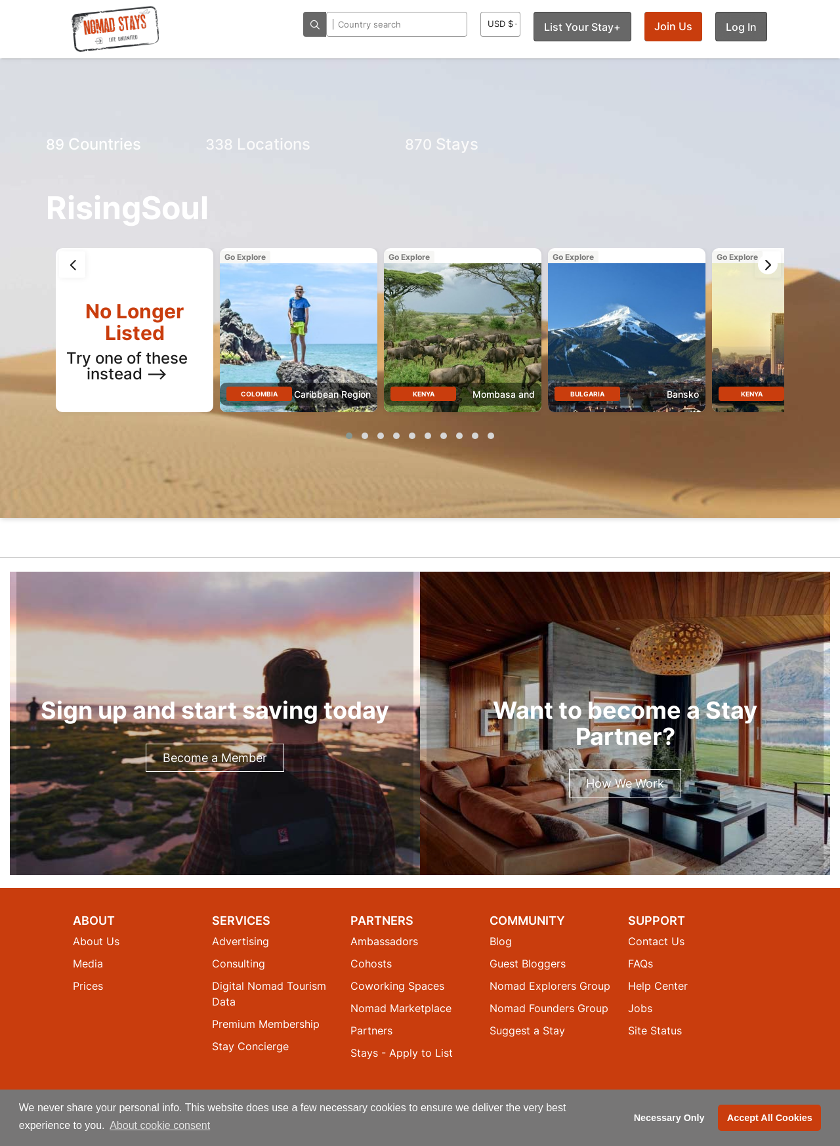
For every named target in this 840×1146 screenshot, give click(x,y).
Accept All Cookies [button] (769, 1118)
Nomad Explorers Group (550, 985)
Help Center (658, 985)
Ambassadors (384, 941)
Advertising (240, 941)
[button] (349, 435)
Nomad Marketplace (401, 1008)
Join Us (673, 26)
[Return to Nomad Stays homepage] (115, 29)
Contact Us (656, 941)
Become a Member (215, 758)
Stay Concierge (250, 1046)
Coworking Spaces (397, 985)
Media (88, 963)
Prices (88, 985)
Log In (741, 26)
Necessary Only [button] (669, 1118)
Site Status (655, 1030)
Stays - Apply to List (401, 1052)
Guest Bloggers (528, 963)
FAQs (640, 963)
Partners (371, 1030)
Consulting (238, 963)
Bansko (683, 394)
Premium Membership (266, 1023)
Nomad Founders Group (549, 1008)
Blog (501, 941)
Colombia (259, 394)
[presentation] (72, 264)
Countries (93, 144)
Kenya (423, 394)
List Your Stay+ (582, 26)
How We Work (625, 783)
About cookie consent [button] (160, 1125)
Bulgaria (587, 394)
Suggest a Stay (527, 1030)
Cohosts (371, 963)
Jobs (640, 1008)
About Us (96, 941)
